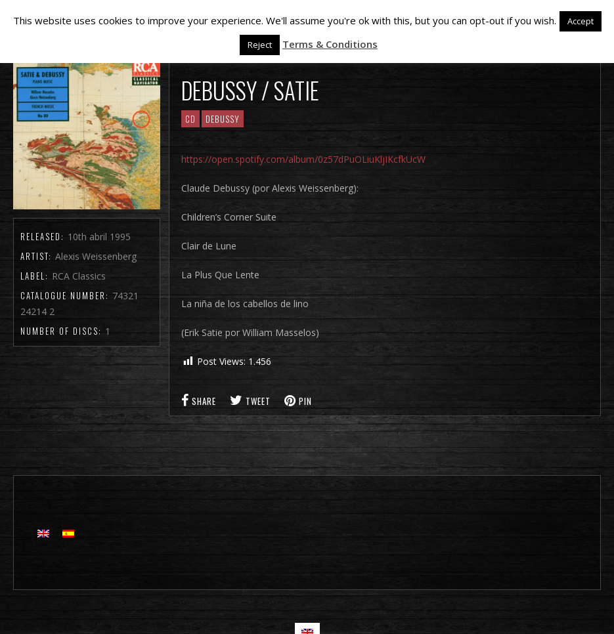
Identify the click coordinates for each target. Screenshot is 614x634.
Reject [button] (260, 45)
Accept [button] (580, 21)
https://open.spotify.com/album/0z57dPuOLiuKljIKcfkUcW (303, 159)
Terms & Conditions (330, 44)
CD (190, 118)
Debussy (223, 118)
